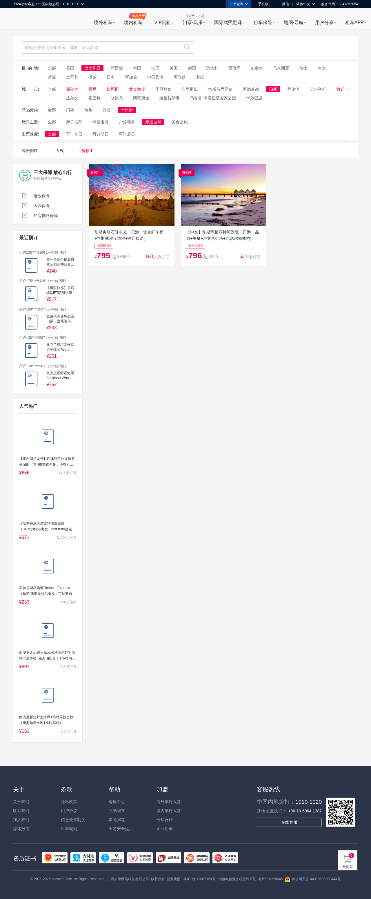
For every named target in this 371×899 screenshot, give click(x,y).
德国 (192, 68)
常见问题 (117, 819)
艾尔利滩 (318, 89)
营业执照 (174, 879)
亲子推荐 (74, 122)
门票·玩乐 (192, 22)
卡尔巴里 (254, 98)
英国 (174, 68)
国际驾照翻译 (228, 22)
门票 (70, 109)
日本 (111, 77)
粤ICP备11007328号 (199, 879)
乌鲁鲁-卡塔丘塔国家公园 (213, 98)
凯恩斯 (113, 89)
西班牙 (234, 68)
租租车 (20, 19)
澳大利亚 (92, 68)
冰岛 (322, 68)
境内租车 (133, 22)
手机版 (261, 4)
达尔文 (72, 98)
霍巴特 (94, 98)
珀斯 (273, 89)
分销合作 (165, 819)
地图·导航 (293, 22)
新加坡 (131, 77)
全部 (52, 68)
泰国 (137, 68)
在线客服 (289, 822)
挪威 (92, 77)
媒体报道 (21, 828)
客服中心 (117, 801)
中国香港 (155, 77)
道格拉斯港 (169, 98)
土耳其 (72, 77)
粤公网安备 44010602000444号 (313, 879)
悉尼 (92, 89)
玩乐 (88, 109)
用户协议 (69, 810)
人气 (60, 150)
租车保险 (263, 22)
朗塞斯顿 (141, 98)
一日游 (127, 109)
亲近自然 (153, 122)
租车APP (354, 22)
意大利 (212, 68)
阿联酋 (180, 77)
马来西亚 (281, 68)
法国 (155, 68)
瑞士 (303, 68)
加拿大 (257, 68)
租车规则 (69, 828)
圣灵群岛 (163, 89)
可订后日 (127, 134)
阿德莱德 (251, 89)
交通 (107, 109)
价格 (86, 150)
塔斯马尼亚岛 (220, 89)
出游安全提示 (121, 828)
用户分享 (324, 22)
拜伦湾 (293, 89)
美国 (70, 68)
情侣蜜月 (100, 122)
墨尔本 (72, 89)
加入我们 (21, 819)
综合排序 (30, 150)
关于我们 (21, 801)
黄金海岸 (137, 89)
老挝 (200, 77)
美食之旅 (180, 122)
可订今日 (74, 134)
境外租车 (103, 22)
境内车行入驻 (169, 810)
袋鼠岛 (117, 98)
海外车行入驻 (169, 801)
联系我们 (21, 810)
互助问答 (117, 810)
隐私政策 (69, 801)
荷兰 (52, 77)
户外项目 (127, 122)
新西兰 (117, 68)
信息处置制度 (73, 819)
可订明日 (100, 134)
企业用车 (165, 828)
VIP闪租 (162, 22)
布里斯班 (190, 89)
